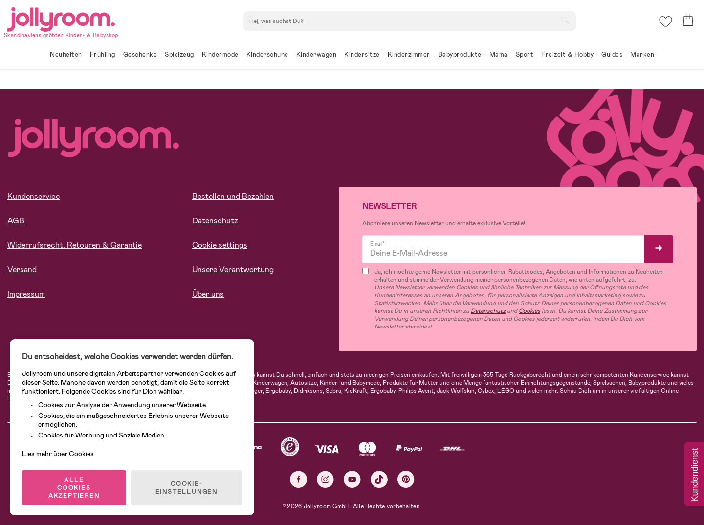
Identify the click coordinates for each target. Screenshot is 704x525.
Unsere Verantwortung (233, 269)
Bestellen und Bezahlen (233, 196)
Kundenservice (33, 196)
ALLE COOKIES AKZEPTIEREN (74, 488)
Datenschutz (215, 221)
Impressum (26, 294)
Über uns (208, 294)
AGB (15, 221)
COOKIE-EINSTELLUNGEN (186, 488)
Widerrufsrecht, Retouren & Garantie (74, 245)
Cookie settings (219, 245)
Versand (22, 269)
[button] (665, 21)
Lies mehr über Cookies (58, 453)
